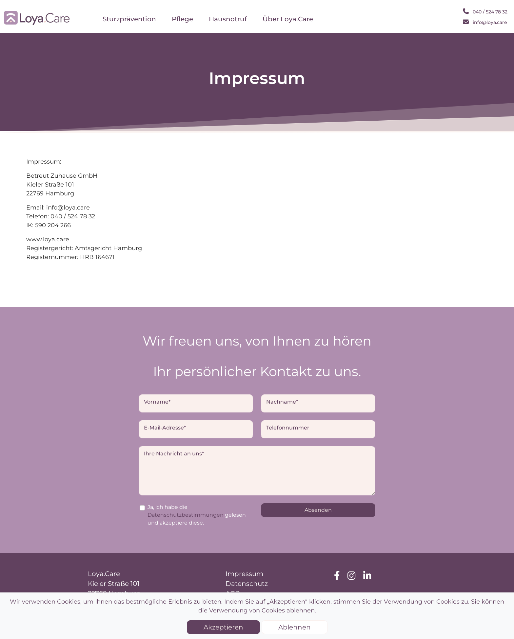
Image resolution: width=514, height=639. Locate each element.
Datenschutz (247, 584)
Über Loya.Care (288, 19)
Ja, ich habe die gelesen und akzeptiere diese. (197, 515)
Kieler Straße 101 (113, 584)
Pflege (182, 19)
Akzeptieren (223, 627)
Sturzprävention (129, 19)
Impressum (244, 574)
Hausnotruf (228, 19)
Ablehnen (294, 627)
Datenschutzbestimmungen (186, 515)
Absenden (318, 510)
